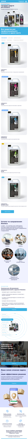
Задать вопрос (7, 211)
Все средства (4, 37)
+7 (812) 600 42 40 (21, 1)
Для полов (10, 37)
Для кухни (3, 40)
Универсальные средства (18, 40)
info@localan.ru (21, 1)
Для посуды (9, 40)
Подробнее (14, 309)
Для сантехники (17, 37)
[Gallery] (14, 15)
